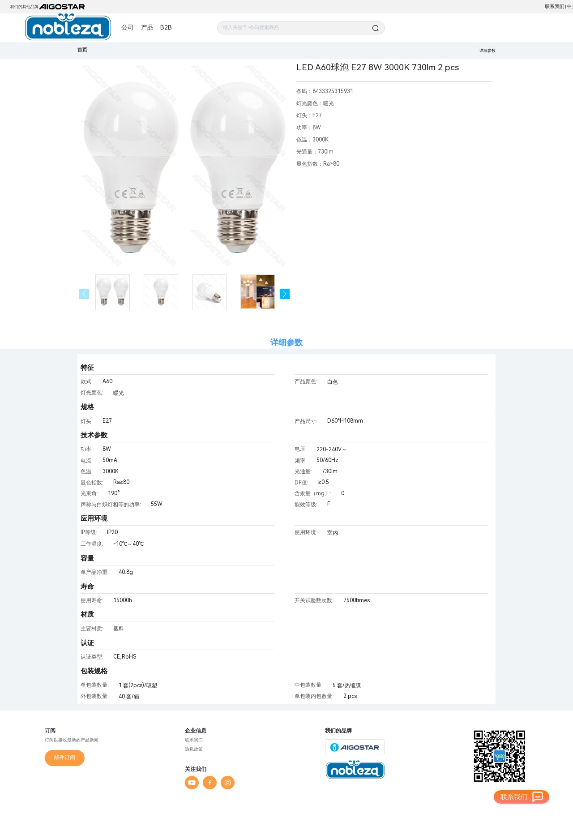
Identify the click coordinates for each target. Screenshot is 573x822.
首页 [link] (82, 50)
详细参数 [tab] (286, 342)
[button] (285, 294)
